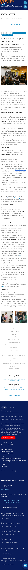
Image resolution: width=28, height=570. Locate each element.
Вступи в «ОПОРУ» (8, 437)
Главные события (14, 331)
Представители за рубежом (11, 502)
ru (25, 6)
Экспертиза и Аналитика (7, 453)
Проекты (3, 464)
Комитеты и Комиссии (6, 449)
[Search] (10, 411)
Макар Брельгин (19, 199)
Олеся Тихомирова (20, 171)
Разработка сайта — (8, 471)
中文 (14, 407)
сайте (20, 256)
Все (14, 329)
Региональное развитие (17, 18)
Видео (14, 358)
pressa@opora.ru (5, 543)
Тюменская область (7, 34)
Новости (7, 18)
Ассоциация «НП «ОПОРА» (8, 444)
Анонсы (14, 334)
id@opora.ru (5, 489)
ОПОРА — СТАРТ (14, 369)
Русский (4, 407)
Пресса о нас (14, 350)
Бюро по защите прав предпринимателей (14, 355)
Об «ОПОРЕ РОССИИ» (7, 442)
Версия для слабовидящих (8, 9)
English (9, 407)
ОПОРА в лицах (14, 347)
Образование (4, 466)
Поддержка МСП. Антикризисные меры (14, 363)
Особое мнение (14, 353)
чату (3, 287)
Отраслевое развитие (14, 342)
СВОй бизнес (14, 366)
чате (2, 194)
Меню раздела (14, 24)
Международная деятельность (14, 345)
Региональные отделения (10, 500)
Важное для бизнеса (14, 337)
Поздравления (14, 361)
